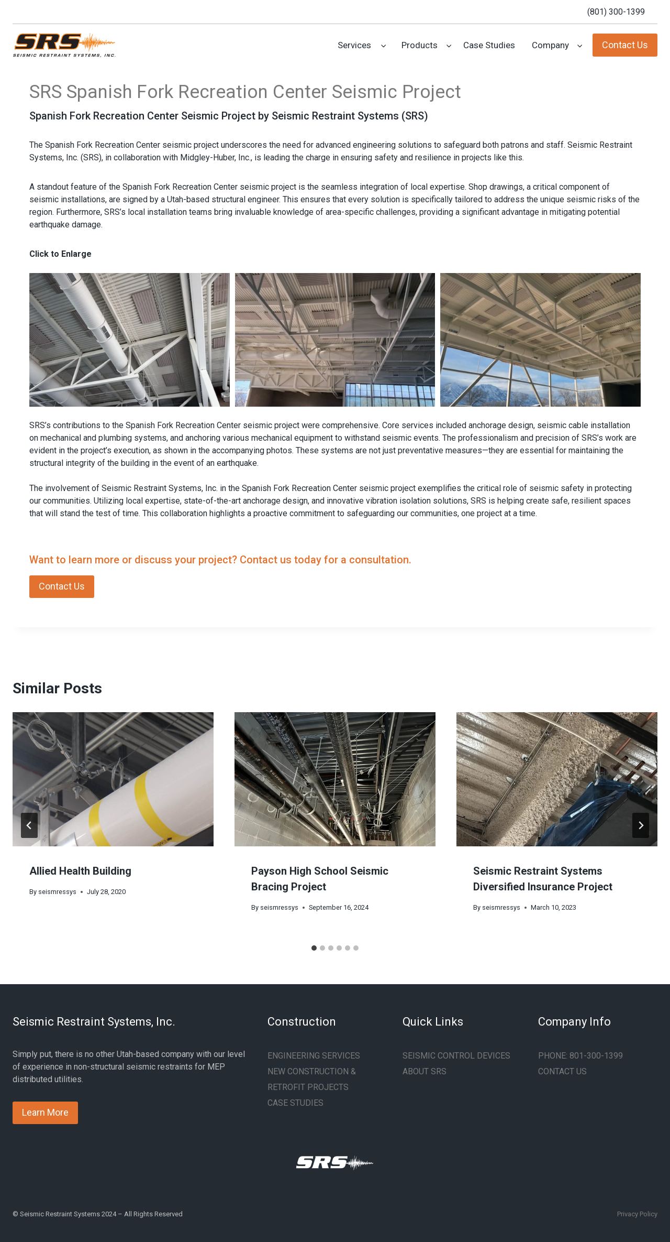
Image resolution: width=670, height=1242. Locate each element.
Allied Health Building (80, 871)
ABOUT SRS (424, 1071)
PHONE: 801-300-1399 (580, 1056)
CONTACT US (562, 1071)
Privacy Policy (637, 1214)
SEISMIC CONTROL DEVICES (456, 1056)
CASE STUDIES (295, 1103)
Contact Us (625, 44)
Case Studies (489, 45)
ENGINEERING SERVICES (313, 1056)
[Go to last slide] (29, 825)
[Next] (640, 825)
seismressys (57, 892)
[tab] (314, 948)
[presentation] (113, 779)
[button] (129, 340)
